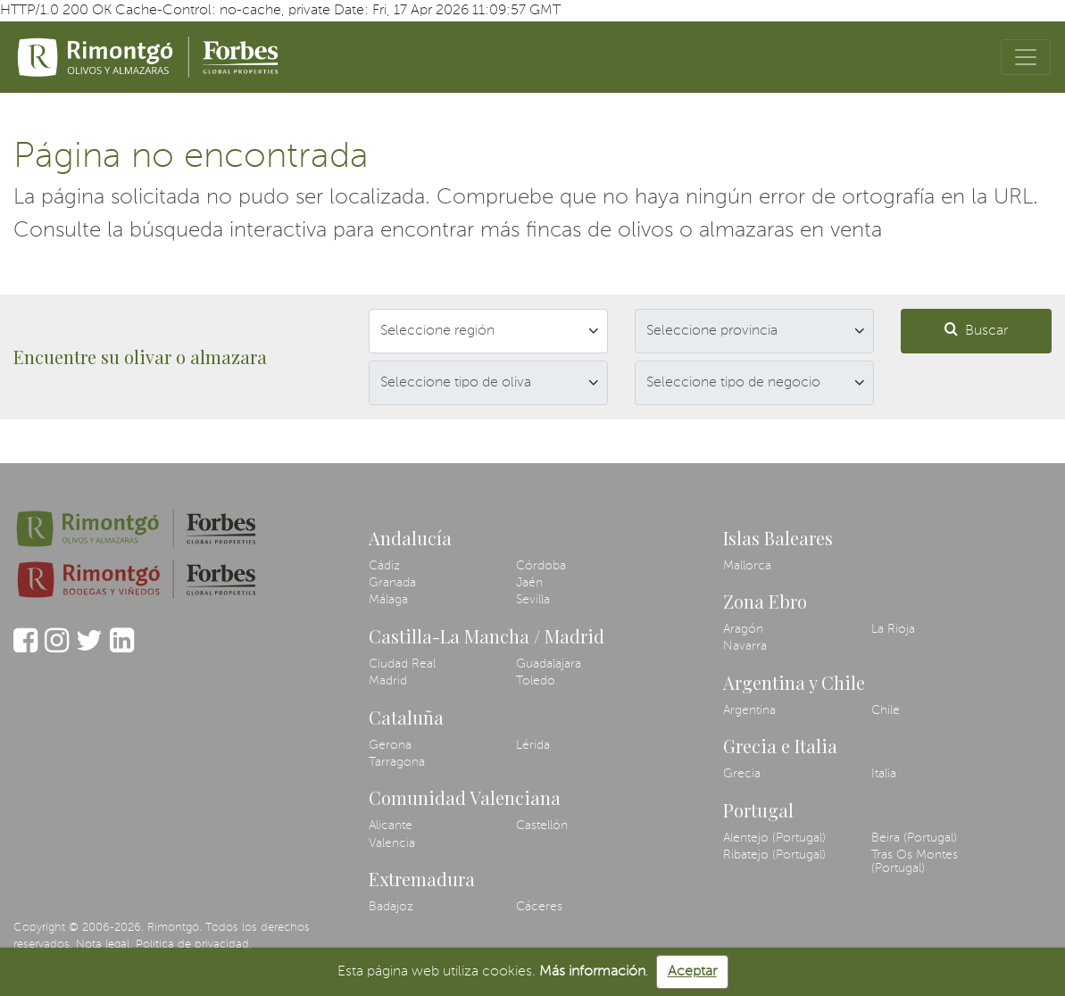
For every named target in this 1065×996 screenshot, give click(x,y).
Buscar (976, 329)
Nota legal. (104, 944)
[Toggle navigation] (1026, 57)
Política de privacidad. (194, 944)
